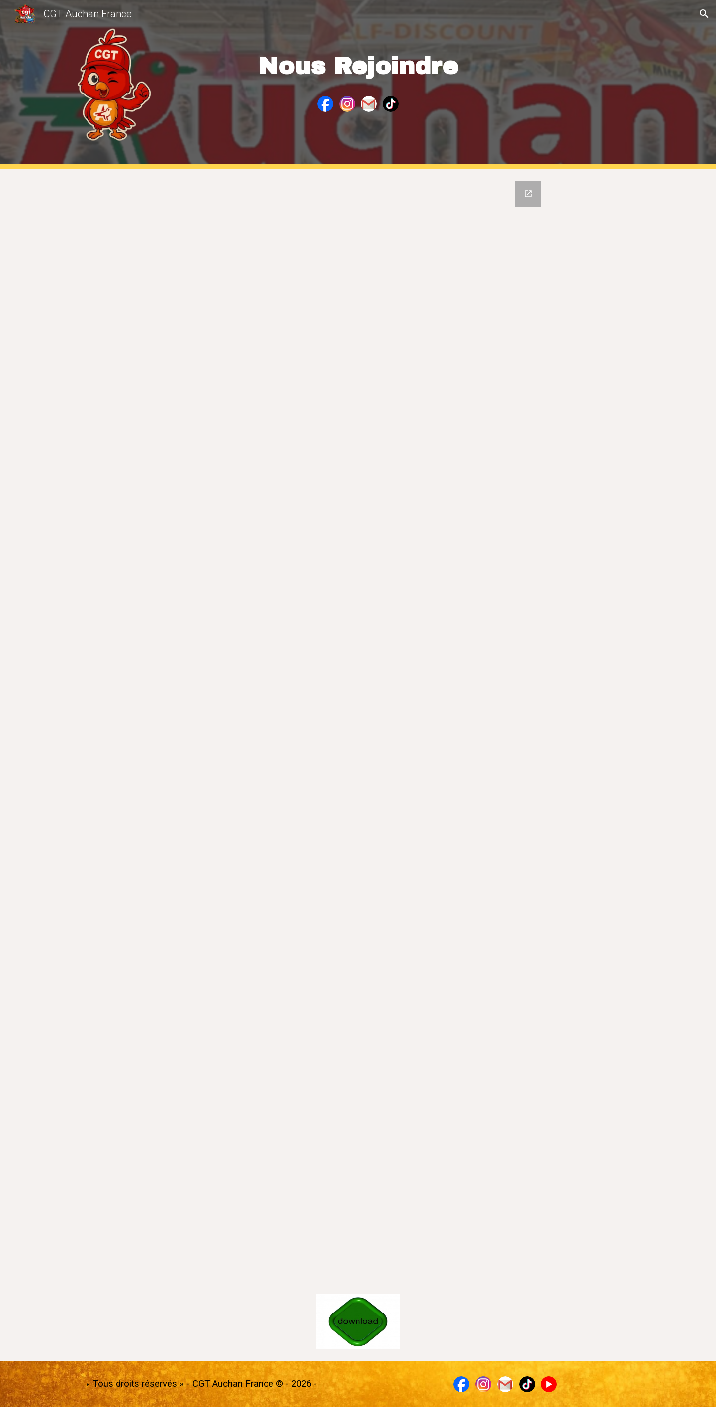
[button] (704, 14)
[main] (358, 60)
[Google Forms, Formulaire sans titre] (358, 725)
